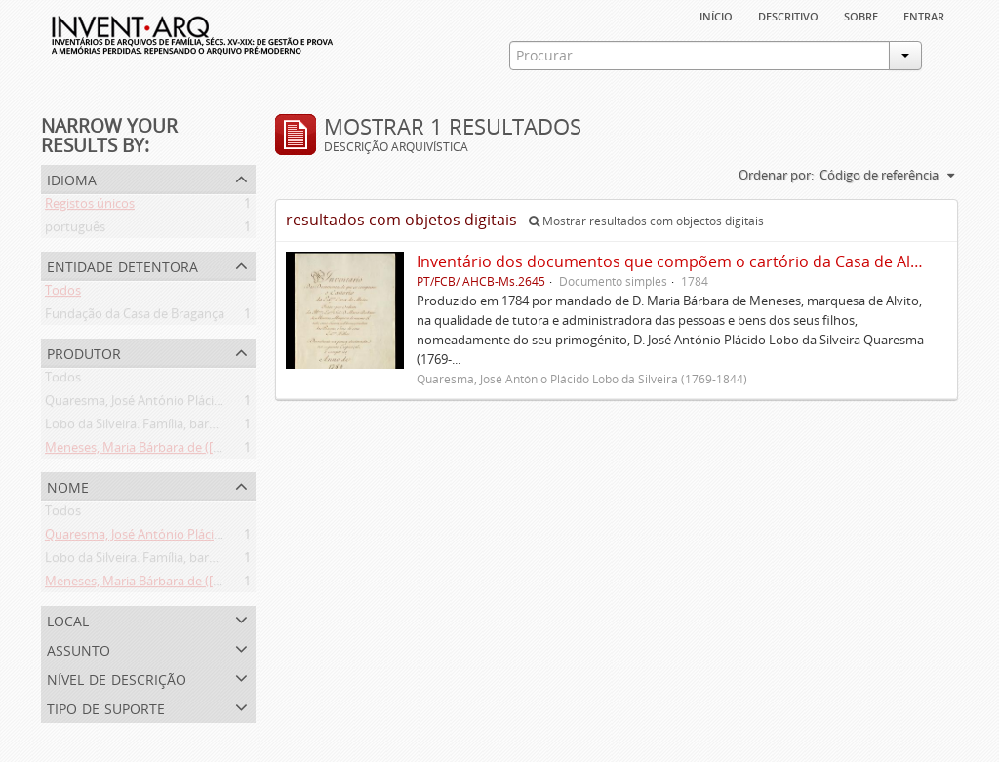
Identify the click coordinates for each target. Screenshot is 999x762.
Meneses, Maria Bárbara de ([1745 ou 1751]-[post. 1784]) (206, 451)
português (75, 230)
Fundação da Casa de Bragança (134, 317)
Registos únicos (90, 207)
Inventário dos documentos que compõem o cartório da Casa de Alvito (677, 261)
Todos (63, 293)
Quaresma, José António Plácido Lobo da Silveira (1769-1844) (219, 404)
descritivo (788, 14)
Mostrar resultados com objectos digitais (646, 221)
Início (716, 14)
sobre (861, 14)
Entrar (923, 14)
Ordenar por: (776, 174)
